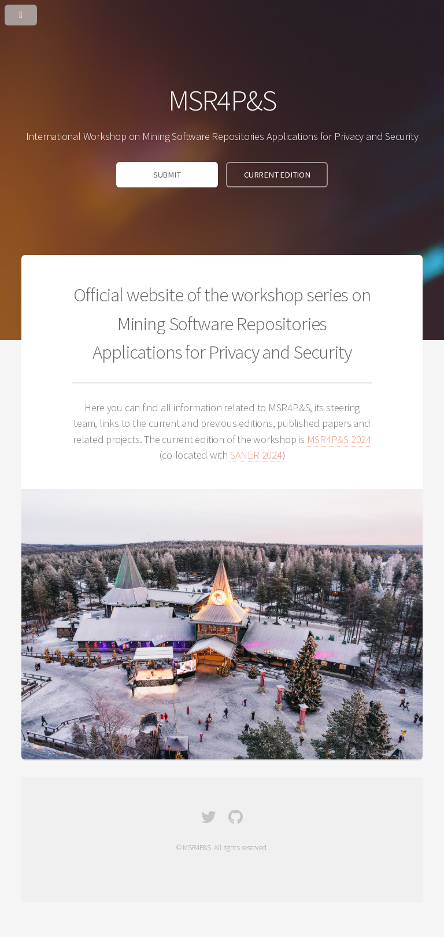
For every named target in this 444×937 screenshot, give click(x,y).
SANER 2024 (256, 455)
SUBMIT (167, 174)
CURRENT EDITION (277, 174)
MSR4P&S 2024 (339, 439)
